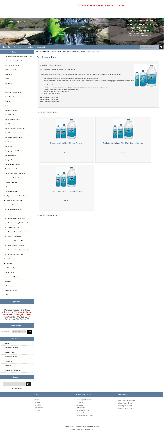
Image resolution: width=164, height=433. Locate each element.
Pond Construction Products (13, 133)
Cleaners (7, 281)
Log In (11, 21)
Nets (5, 106)
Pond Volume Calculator (126, 400)
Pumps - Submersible (11, 160)
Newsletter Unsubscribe (11, 370)
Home (3, 21)
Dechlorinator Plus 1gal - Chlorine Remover (66, 191)
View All (37, 410)
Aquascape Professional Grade (15, 196)
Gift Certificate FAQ (83, 410)
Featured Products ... (11, 290)
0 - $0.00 (21, 21)
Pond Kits (7, 142)
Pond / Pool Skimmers (11, 115)
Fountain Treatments (12, 236)
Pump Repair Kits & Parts (12, 151)
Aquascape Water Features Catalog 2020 (17, 56)
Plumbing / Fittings (10, 110)
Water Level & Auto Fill (11, 164)
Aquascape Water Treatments (14, 173)
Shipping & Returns (10, 347)
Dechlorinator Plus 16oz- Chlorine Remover (66, 143)
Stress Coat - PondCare (13, 254)
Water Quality (9, 268)
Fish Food (7, 74)
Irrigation (7, 88)
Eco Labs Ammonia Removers (15, 232)
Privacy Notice (9, 352)
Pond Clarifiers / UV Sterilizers (14, 128)
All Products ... (9, 295)
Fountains (7, 83)
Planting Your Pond (125, 406)
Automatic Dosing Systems (13, 178)
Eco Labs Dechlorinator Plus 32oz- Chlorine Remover (123, 143)
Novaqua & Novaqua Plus (13, 241)
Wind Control (8, 272)
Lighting (6, 101)
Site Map (7, 365)
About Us (6, 47)
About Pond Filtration (125, 403)
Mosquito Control (10, 182)
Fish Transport (9, 79)
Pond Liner (7, 146)
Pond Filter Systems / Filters (13, 137)
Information (28, 47)
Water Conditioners (63, 51)
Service (17, 47)
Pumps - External (9, 155)
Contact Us (41, 47)
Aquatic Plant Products (11, 277)
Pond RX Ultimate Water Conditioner (17, 250)
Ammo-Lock (9, 205)
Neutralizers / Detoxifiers (79, 51)
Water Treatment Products (48, 51)
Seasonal (7, 187)
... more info (66, 157)
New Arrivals (39, 408)
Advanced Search (16, 388)
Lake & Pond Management (12, 92)
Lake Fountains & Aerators (12, 97)
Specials (38, 405)
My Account (81, 408)
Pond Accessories (10, 124)
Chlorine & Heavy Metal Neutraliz (16, 223)
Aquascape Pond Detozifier (14, 218)
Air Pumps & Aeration (11, 286)
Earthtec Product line (11, 65)
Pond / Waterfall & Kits (11, 119)
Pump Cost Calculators (126, 408)
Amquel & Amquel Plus (12, 209)
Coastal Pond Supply (80, 426)
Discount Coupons (83, 413)
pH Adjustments (10, 259)
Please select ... (6, 332)
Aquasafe (8, 214)
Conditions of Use (10, 356)
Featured (38, 402)
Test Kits (7, 263)
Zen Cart (96, 426)
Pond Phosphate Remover (13, 245)
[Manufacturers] (19, 331)
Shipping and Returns (84, 400)
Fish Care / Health (10, 70)
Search (16, 377)
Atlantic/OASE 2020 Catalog (13, 61)
